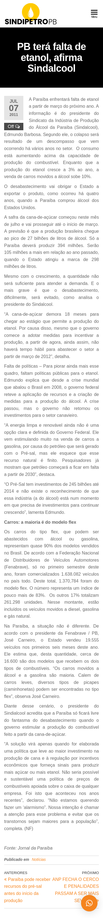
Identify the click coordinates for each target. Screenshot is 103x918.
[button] (89, 903)
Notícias (39, 859)
